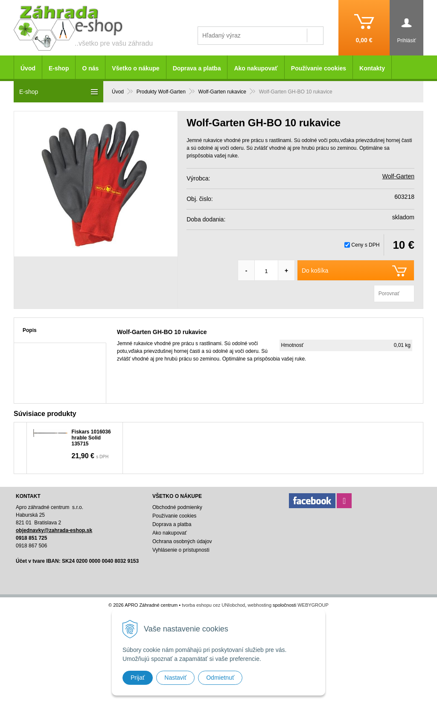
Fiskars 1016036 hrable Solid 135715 (91, 438)
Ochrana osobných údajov (182, 541)
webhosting (259, 605)
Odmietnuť (220, 677)
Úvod (27, 68)
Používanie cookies (318, 68)
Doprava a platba (197, 68)
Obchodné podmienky (177, 507)
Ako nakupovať (255, 68)
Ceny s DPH (365, 245)
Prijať (138, 677)
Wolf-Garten (398, 176)
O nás (90, 68)
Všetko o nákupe (135, 68)
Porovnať (389, 294)
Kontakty (372, 68)
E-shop (59, 68)
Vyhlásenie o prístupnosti (181, 550)
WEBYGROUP (313, 605)
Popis (30, 330)
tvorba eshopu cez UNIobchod (213, 605)
